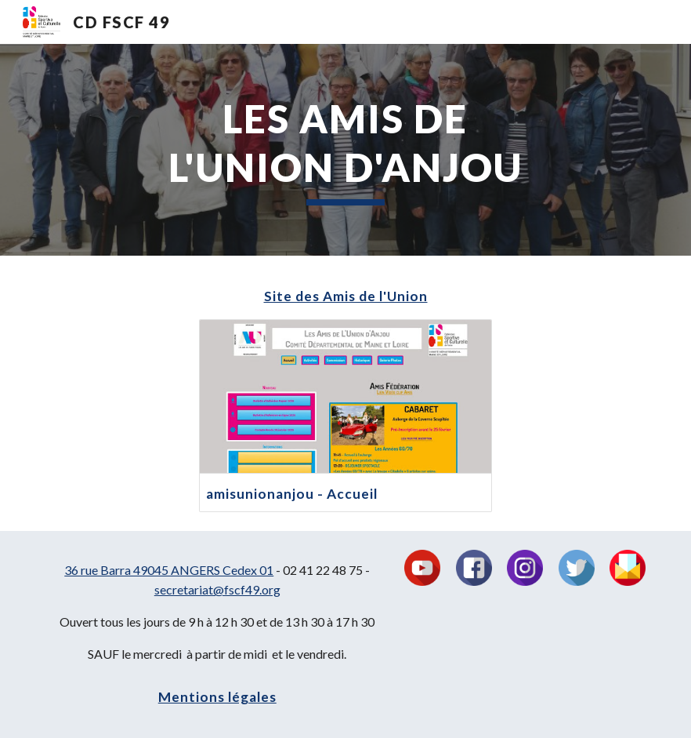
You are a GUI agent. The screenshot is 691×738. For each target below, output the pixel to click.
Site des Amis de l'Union (346, 296)
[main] (345, 150)
